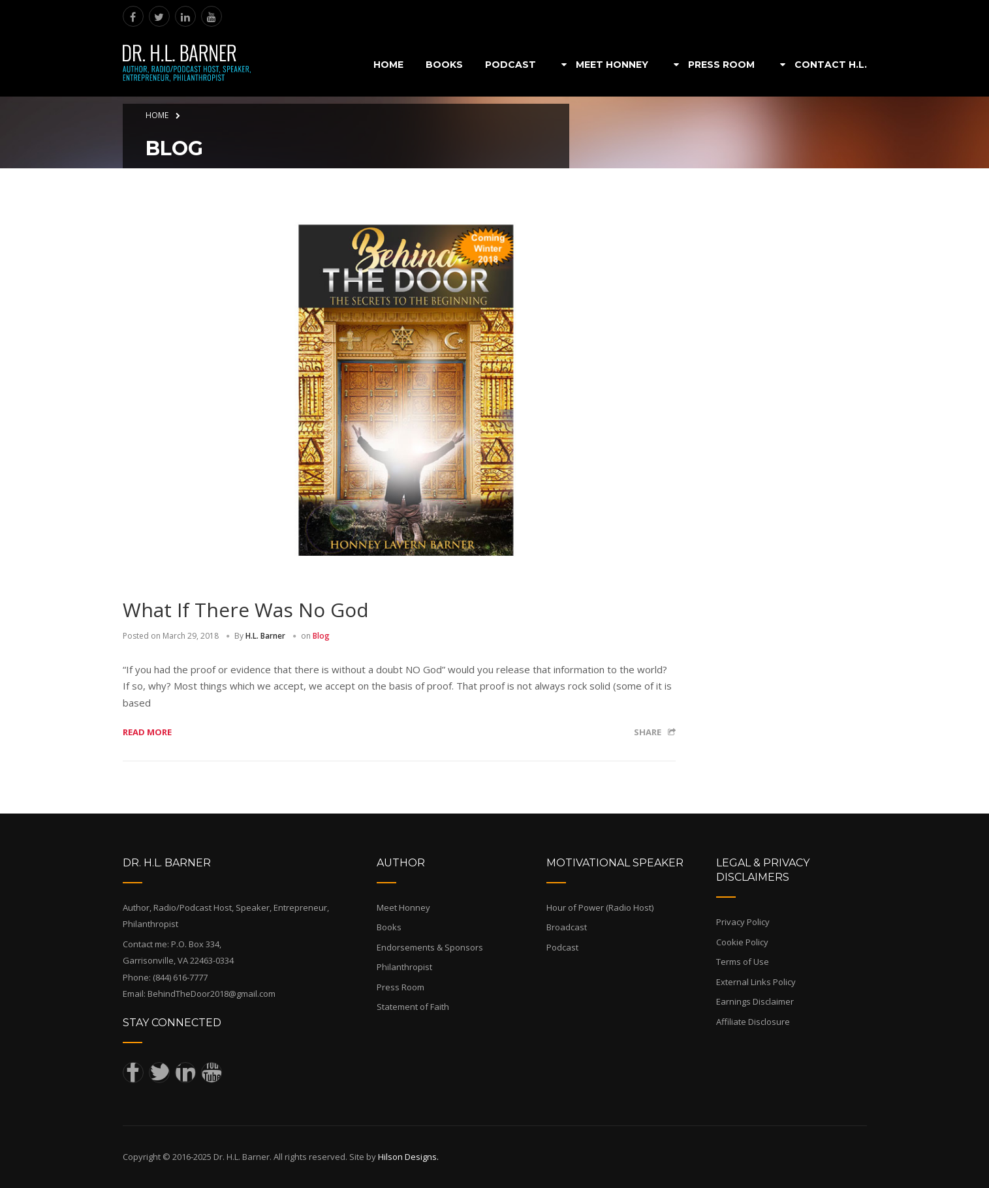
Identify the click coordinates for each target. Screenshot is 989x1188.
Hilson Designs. (408, 1157)
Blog (321, 635)
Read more (147, 732)
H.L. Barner (265, 635)
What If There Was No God (246, 609)
